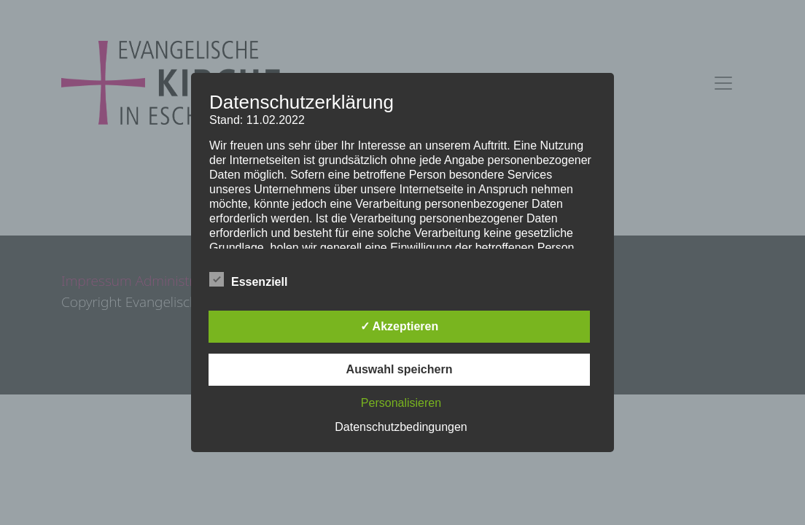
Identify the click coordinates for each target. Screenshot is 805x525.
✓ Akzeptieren (399, 326)
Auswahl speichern (399, 369)
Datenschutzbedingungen (401, 427)
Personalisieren (401, 403)
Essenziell (248, 279)
